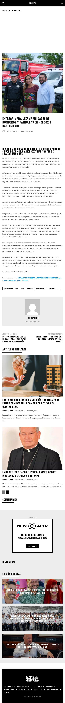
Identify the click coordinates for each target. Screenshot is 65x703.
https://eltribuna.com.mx (32, 321)
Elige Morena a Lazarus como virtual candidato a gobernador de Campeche (32, 591)
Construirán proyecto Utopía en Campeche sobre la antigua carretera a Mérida (32, 646)
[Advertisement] (32, 32)
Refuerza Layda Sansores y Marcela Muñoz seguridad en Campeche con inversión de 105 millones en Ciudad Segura (32, 618)
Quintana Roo (15, 10)
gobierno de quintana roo (14, 289)
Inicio (5, 10)
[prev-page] (3, 492)
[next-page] (7, 492)
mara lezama (53, 289)
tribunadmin (12, 131)
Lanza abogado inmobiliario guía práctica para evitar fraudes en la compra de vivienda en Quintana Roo (30, 403)
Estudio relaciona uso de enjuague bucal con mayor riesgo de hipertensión (14, 339)
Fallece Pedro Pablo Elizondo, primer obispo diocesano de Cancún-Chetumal (29, 473)
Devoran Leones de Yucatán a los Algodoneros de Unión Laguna (49, 339)
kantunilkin (41, 289)
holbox (30, 289)
